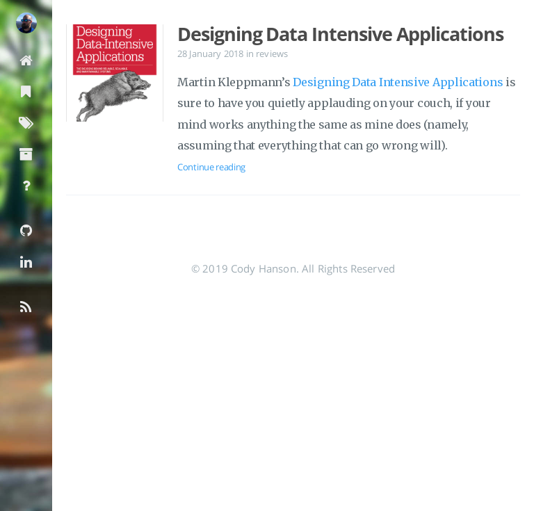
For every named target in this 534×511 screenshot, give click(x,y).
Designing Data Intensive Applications (340, 34)
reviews (272, 53)
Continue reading (211, 167)
